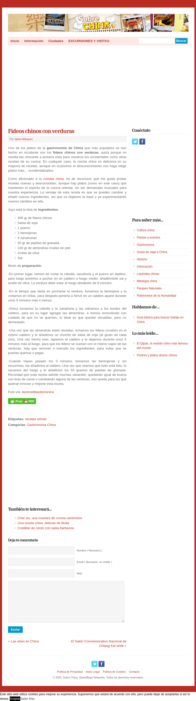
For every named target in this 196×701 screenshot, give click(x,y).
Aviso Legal (93, 679)
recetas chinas (35, 419)
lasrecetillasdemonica (38, 392)
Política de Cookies (114, 679)
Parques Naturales (149, 288)
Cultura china (145, 230)
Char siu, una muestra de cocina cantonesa (50, 518)
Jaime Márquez (23, 139)
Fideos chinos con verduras (41, 131)
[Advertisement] (98, 85)
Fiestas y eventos (148, 237)
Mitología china (147, 281)
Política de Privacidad (69, 679)
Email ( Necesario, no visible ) (94, 561)
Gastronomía (145, 245)
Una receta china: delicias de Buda (43, 523)
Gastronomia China (41, 425)
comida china (53, 179)
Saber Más (27, 698)
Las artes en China (25, 649)
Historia (142, 259)
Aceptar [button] (15, 698)
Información (33, 41)
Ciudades (55, 41)
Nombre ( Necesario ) (89, 550)
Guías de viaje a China (152, 252)
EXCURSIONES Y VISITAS (88, 41)
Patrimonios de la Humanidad (156, 295)
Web (79, 573)
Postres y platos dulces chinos (157, 355)
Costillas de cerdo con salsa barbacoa (46, 528)
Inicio (14, 41)
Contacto (134, 679)
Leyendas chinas (148, 274)
